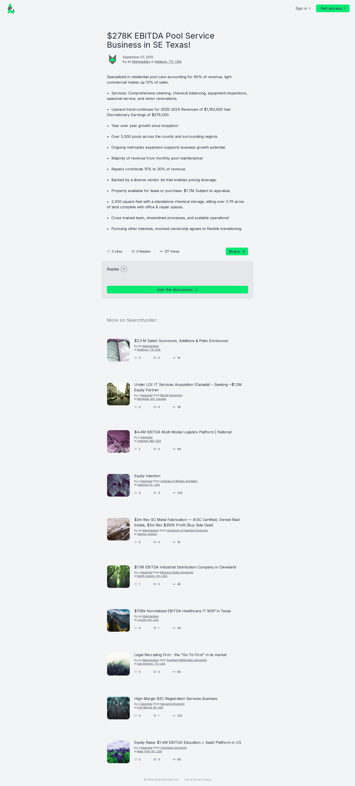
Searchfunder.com (166, 779)
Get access (334, 8)
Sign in (303, 8)
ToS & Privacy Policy (197, 779)
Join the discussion (177, 289)
